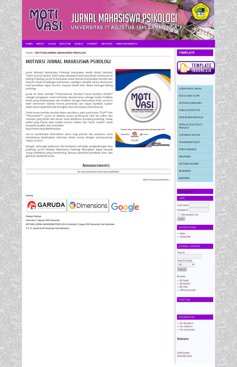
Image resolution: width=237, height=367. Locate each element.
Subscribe (185, 236)
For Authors (186, 326)
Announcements (126, 43)
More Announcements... (156, 179)
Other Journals (188, 290)
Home (29, 43)
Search (189, 254)
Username (183, 205)
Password (182, 210)
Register (65, 43)
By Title (184, 286)
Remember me (190, 214)
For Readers (186, 323)
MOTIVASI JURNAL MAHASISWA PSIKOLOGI (60, 52)
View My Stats (184, 356)
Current (92, 43)
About (40, 43)
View (182, 233)
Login (52, 43)
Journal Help (187, 191)
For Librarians (187, 329)
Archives (106, 43)
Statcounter (183, 352)
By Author (185, 283)
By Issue (184, 280)
